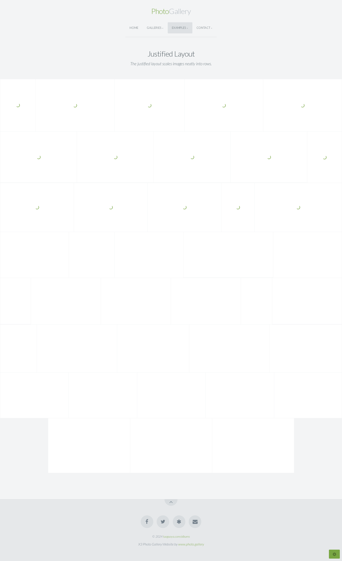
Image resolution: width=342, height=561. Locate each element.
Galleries (154, 27)
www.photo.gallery (191, 544)
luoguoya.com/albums (176, 536)
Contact (203, 27)
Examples (179, 27)
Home (134, 27)
